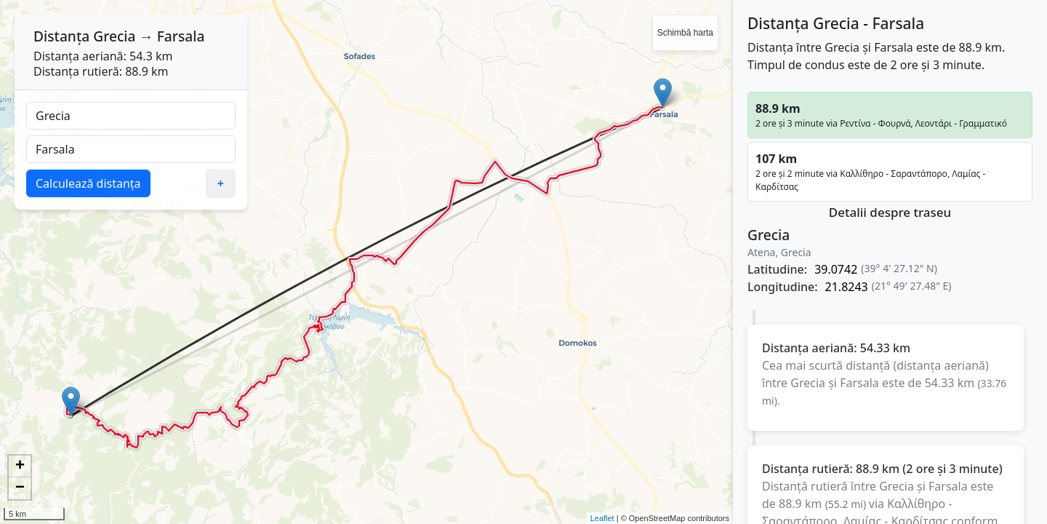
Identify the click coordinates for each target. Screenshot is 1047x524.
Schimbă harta (685, 33)
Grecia (114, 36)
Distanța (61, 36)
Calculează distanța (88, 183)
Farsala (181, 36)
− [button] (20, 488)
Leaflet (602, 518)
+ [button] (20, 466)
